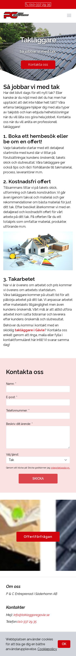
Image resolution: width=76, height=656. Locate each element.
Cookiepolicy (47, 649)
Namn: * (38, 387)
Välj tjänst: (38, 458)
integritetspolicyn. (60, 467)
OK (64, 644)
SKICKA (38, 478)
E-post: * (38, 401)
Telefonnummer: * (38, 414)
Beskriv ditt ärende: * (38, 435)
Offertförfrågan (38, 537)
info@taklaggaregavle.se (31, 615)
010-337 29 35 (38, 4)
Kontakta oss (38, 64)
